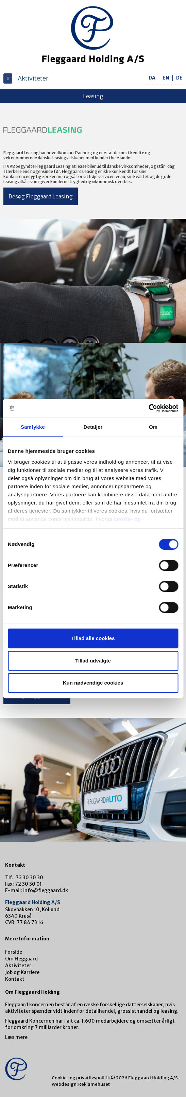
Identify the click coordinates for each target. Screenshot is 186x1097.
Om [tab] (153, 427)
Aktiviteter (18, 965)
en (166, 78)
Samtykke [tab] (33, 427)
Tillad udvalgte (93, 660)
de (179, 78)
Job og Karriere (22, 972)
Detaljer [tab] (93, 427)
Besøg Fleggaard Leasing (41, 196)
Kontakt (14, 979)
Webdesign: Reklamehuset (81, 1084)
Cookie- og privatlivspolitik (81, 1078)
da (152, 78)
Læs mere (16, 1037)
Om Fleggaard (21, 959)
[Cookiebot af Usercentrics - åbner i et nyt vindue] (148, 408)
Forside (13, 952)
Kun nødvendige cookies (93, 683)
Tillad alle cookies (93, 638)
